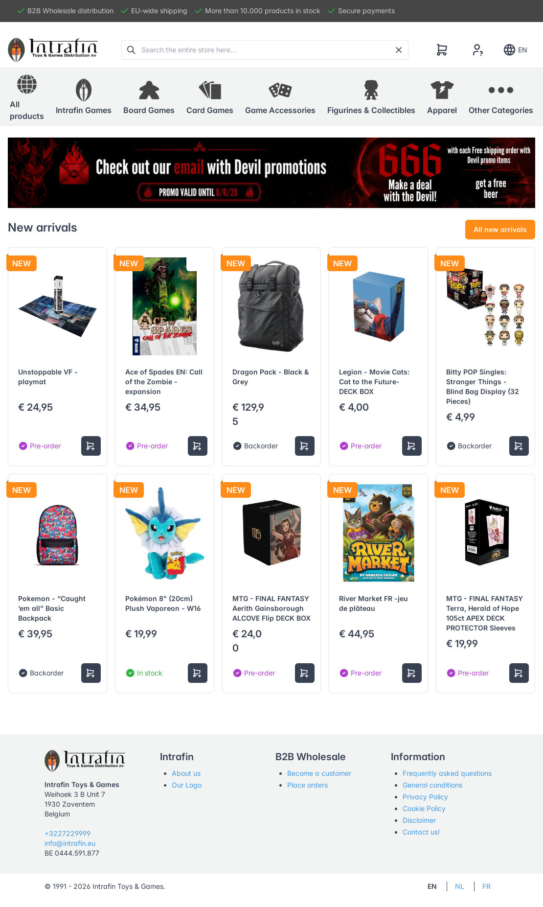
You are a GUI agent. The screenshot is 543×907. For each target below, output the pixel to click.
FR (486, 886)
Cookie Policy (424, 808)
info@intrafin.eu (70, 843)
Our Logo (187, 785)
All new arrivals (500, 229)
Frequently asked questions (447, 773)
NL (459, 886)
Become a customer (319, 773)
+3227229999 (67, 833)
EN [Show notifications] (514, 50)
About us (186, 773)
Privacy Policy (425, 796)
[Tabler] (53, 50)
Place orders (307, 785)
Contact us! (421, 832)
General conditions (432, 785)
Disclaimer (419, 820)
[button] (83, 97)
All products (27, 96)
